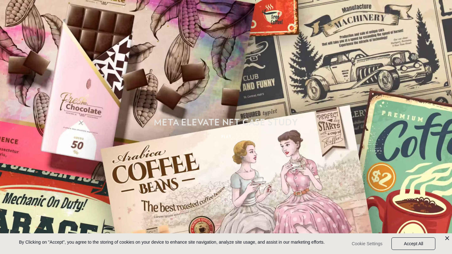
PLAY (226, 136)
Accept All (413, 243)
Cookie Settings (367, 243)
